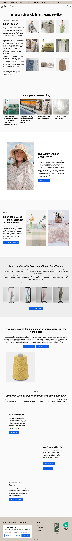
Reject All (18, 535)
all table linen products (11, 242)
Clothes (5, 2)
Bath (28, 2)
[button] (67, 6)
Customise (8, 535)
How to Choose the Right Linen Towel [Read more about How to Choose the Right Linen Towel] (43, 117)
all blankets (48, 468)
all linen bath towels (36, 308)
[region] (17, 531)
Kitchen (20, 2)
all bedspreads (49, 463)
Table (12, 2)
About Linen (40, 527)
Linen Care (39, 530)
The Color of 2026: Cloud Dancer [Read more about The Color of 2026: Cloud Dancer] (60, 117)
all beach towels (44, 181)
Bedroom (36, 2)
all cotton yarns (42, 346)
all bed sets (14, 432)
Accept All (26, 535)
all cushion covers (16, 499)
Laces (59, 2)
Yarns (67, 2)
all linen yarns (29, 346)
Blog (38, 525)
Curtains (44, 2)
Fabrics (51, 2)
